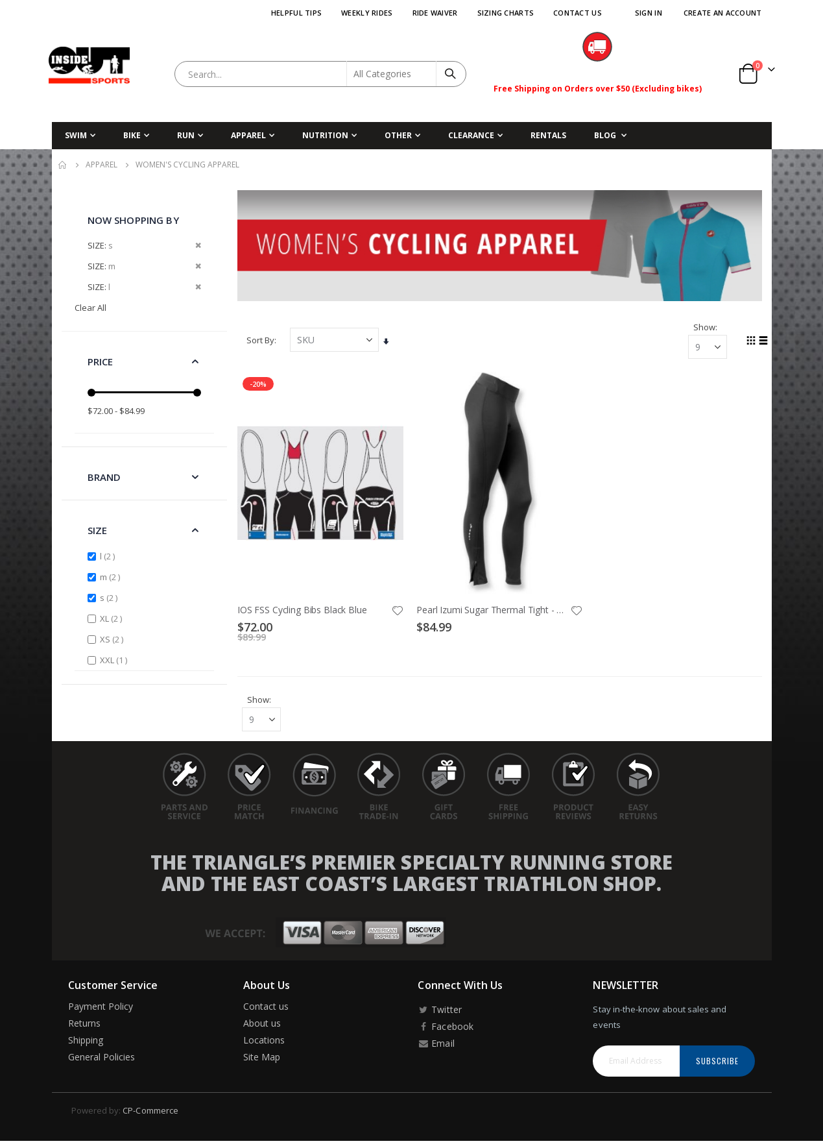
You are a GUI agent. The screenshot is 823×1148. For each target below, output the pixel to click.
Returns (84, 1025)
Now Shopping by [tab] (133, 220)
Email (436, 1045)
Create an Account (723, 13)
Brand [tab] (104, 476)
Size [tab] (98, 530)
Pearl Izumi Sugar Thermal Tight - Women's (494, 609)
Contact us (266, 1008)
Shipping (86, 1042)
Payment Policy (101, 1008)
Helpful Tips (296, 13)
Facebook (445, 1028)
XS (113, 639)
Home (62, 165)
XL (112, 618)
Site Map (262, 1059)
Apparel (101, 165)
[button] (398, 610)
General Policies (102, 1059)
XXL (115, 659)
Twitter (439, 1011)
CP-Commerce (150, 1112)
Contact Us (577, 13)
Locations (264, 1042)
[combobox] (320, 74)
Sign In (648, 13)
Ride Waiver (435, 13)
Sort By (263, 340)
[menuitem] (610, 135)
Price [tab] (100, 361)
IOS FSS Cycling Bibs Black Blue (305, 609)
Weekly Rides (366, 13)
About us (262, 1025)
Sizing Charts (505, 13)
